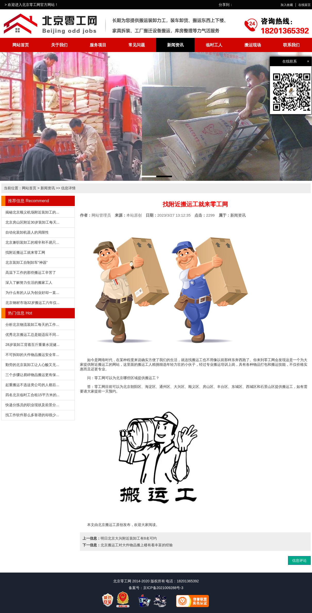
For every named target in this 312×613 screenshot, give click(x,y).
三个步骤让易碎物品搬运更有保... (32, 375)
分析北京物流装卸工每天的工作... (32, 324)
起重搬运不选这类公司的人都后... (32, 385)
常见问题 (136, 45)
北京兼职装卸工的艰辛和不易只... (32, 242)
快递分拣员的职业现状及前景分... (32, 405)
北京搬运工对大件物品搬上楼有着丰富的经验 (137, 545)
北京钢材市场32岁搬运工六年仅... (32, 303)
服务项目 (98, 45)
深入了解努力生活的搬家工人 (28, 282)
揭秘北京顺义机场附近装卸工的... (32, 212)
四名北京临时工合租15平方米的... (32, 395)
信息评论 (299, 560)
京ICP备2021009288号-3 (163, 588)
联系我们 (291, 45)
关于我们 (59, 45)
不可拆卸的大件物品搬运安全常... (32, 355)
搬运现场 (252, 45)
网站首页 (20, 45)
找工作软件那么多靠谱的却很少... (32, 415)
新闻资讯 (175, 45)
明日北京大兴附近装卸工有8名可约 (129, 538)
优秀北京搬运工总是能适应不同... (32, 335)
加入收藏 (287, 5)
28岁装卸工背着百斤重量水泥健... (32, 345)
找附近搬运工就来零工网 (25, 252)
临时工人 (214, 45)
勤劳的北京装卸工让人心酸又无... (32, 365)
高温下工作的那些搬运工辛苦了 (30, 272)
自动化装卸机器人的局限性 (27, 232)
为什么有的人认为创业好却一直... (32, 293)
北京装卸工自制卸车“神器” (26, 262)
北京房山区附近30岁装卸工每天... (32, 222)
